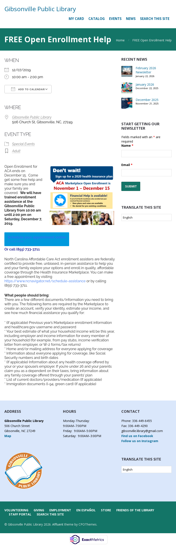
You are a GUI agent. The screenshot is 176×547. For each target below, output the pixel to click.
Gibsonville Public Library (40, 9)
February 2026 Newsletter (146, 70)
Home (120, 40)
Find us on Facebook (137, 436)
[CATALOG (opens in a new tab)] (96, 18)
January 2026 (145, 84)
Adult (16, 151)
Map (7, 436)
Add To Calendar (28, 89)
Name (127, 145)
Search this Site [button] (154, 18)
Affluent (57, 524)
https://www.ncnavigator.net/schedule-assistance (45, 281)
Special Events (23, 144)
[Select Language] (146, 217)
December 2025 (147, 100)
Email (127, 165)
